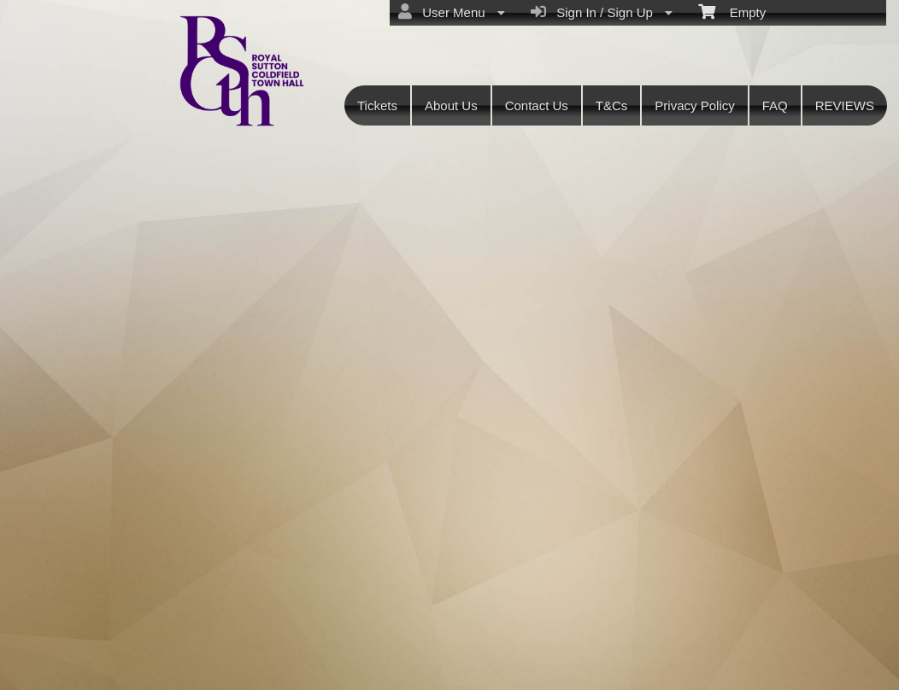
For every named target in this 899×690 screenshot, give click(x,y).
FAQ (775, 105)
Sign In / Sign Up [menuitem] (602, 12)
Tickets (377, 105)
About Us (451, 105)
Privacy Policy (694, 105)
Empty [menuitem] (732, 11)
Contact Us (536, 105)
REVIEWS (844, 105)
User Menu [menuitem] (451, 12)
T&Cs (612, 105)
